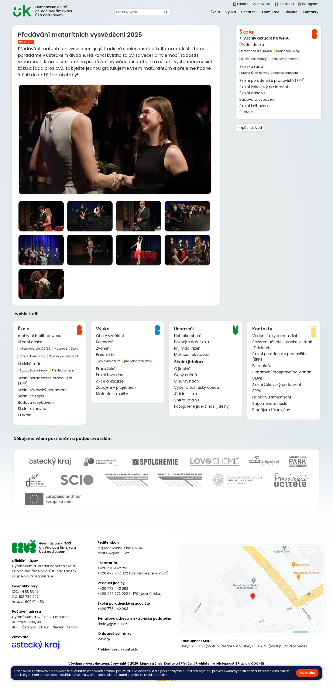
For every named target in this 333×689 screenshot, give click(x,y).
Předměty (105, 354)
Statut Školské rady (255, 73)
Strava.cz (262, 4)
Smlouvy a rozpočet (285, 59)
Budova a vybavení (257, 99)
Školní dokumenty (254, 59)
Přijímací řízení (188, 348)
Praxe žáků (106, 368)
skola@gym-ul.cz (112, 624)
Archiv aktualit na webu (266, 38)
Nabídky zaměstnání (271, 397)
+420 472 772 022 (112, 573)
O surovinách (186, 381)
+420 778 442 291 (112, 568)
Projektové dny (109, 375)
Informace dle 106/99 (256, 51)
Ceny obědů (185, 375)
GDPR (257, 378)
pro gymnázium (109, 361)
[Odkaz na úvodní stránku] (44, 11)
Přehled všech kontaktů (117, 649)
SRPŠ (256, 391)
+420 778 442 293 (112, 609)
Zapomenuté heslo (269, 403)
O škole (246, 112)
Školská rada (251, 66)
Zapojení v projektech (116, 387)
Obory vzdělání (110, 335)
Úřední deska (251, 44)
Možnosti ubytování (192, 354)
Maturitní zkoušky (112, 394)
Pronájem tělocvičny (271, 410)
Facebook (284, 4)
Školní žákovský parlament (263, 86)
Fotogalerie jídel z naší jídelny (201, 406)
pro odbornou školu (138, 361)
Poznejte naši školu (191, 342)
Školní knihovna (253, 105)
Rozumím (307, 673)
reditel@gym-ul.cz (113, 553)
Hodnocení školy (288, 51)
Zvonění (103, 348)
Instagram (308, 4)
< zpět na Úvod (250, 127)
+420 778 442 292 (112, 588)
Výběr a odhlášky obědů (196, 387)
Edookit (240, 4)
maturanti (26, 41)
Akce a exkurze (110, 381)
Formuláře (261, 366)
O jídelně (182, 368)
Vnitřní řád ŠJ (186, 400)
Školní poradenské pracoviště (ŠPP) (272, 80)
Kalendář (104, 342)
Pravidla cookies (155, 675)
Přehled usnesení (285, 73)
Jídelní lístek (185, 394)
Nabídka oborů (187, 335)
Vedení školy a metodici (274, 335)
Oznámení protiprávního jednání (282, 372)
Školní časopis (252, 93)
